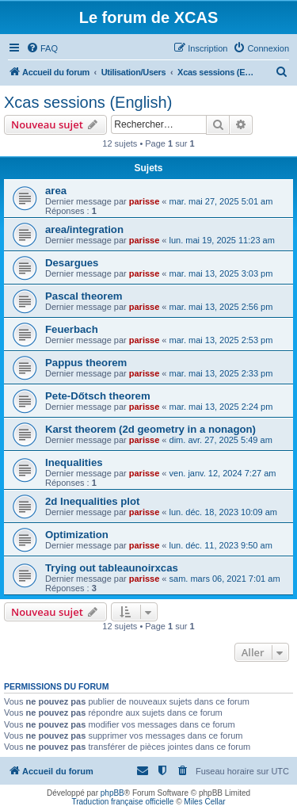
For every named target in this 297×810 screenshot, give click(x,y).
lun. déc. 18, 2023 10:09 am (223, 512)
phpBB (112, 793)
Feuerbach (71, 329)
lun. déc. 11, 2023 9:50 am (220, 545)
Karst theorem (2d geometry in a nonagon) (150, 429)
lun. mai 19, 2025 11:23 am (222, 240)
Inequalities (74, 462)
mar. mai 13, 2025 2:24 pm (221, 406)
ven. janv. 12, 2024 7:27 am (222, 473)
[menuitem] (42, 48)
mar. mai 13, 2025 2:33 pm (221, 373)
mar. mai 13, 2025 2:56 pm (221, 306)
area (56, 191)
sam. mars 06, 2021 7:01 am (224, 578)
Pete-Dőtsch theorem (97, 396)
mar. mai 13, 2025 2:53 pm (221, 340)
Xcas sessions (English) (88, 102)
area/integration (84, 229)
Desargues (71, 263)
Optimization (77, 535)
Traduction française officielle (122, 801)
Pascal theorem (84, 296)
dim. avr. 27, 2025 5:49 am (220, 440)
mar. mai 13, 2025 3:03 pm (221, 273)
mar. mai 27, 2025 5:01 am (221, 201)
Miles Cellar (204, 801)
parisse (144, 201)
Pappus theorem (86, 363)
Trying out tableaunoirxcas (111, 568)
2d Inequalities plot (92, 501)
